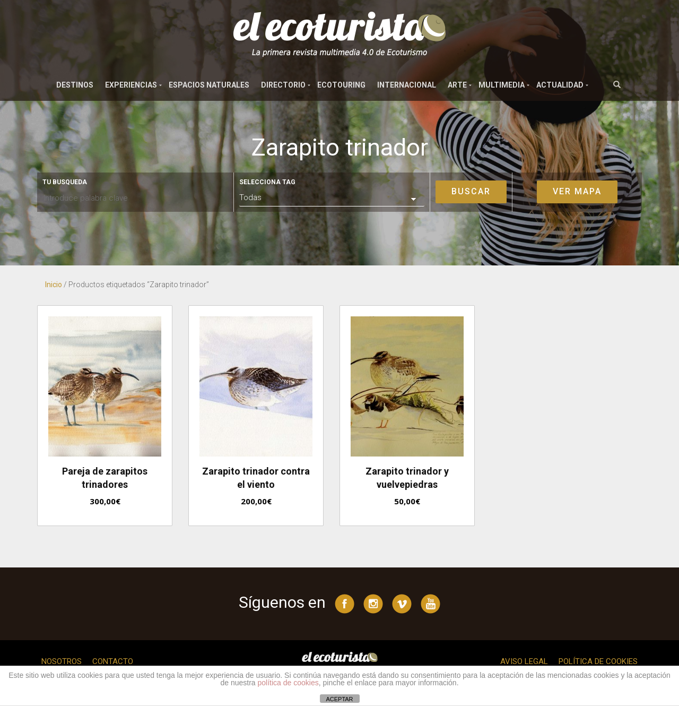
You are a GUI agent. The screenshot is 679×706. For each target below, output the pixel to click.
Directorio (283, 85)
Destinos (74, 85)
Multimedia (501, 85)
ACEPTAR (339, 699)
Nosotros (61, 661)
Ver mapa (577, 191)
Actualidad (560, 85)
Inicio (53, 284)
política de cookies (288, 682)
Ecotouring (341, 85)
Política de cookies (598, 661)
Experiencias (131, 85)
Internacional (406, 85)
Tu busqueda (64, 182)
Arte (457, 85)
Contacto (112, 661)
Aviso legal (524, 661)
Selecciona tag (267, 182)
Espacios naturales (209, 85)
